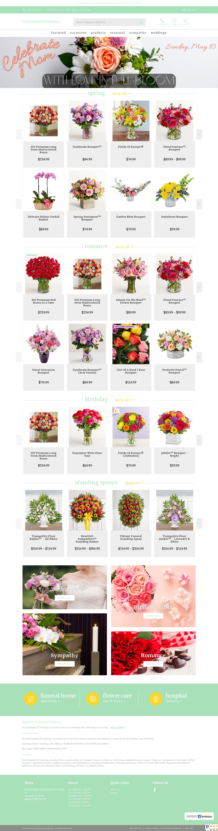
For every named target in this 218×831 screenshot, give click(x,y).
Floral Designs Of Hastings (41, 21)
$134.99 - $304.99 (131, 548)
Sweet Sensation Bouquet (43, 371)
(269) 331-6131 (34, 9)
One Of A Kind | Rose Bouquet (131, 371)
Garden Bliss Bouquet (131, 216)
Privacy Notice (151, 828)
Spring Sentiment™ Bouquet (87, 218)
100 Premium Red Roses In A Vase (44, 301)
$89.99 (43, 229)
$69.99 (87, 465)
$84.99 (87, 159)
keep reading (117, 727)
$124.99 (130, 382)
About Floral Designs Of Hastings (41, 721)
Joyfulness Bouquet (174, 216)
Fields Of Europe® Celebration (131, 454)
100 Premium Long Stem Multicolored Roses (44, 149)
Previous (19, 134)
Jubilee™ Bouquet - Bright (174, 454)
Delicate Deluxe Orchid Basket (43, 218)
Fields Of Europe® (131, 146)
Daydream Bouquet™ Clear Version (87, 371)
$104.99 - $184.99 (87, 548)
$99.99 (174, 229)
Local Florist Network (171, 828)
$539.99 (43, 312)
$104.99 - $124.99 (43, 548)
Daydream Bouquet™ (87, 146)
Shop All (119, 94)
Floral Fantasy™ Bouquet (175, 148)
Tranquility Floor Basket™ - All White (44, 537)
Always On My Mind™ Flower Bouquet (131, 301)
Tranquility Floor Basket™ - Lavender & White (174, 539)
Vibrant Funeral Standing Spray (131, 537)
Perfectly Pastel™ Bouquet (174, 371)
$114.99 (44, 382)
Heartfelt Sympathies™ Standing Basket (87, 539)
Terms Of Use (135, 828)
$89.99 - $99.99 (175, 159)
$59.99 (174, 465)
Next (199, 134)
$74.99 (131, 159)
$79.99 (131, 229)
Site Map (189, 828)
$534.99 (43, 159)
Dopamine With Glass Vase (87, 454)
